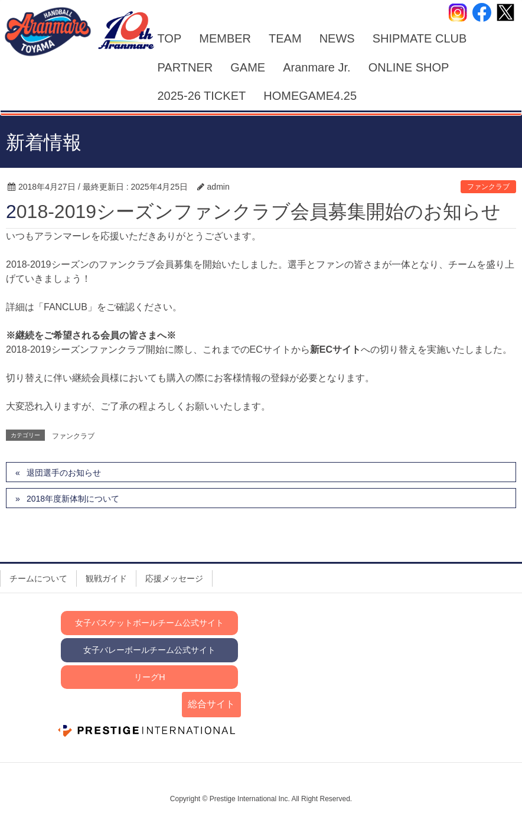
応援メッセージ (174, 578)
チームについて (38, 578)
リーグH (149, 677)
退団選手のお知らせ (64, 472)
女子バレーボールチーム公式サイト (149, 650)
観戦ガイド (106, 578)
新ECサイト (335, 349)
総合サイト (211, 704)
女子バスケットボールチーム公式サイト (149, 622)
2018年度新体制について (73, 498)
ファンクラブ (488, 187)
